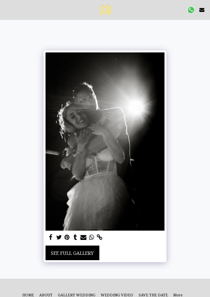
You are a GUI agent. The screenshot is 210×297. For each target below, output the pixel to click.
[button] (7, 9)
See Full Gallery (72, 253)
